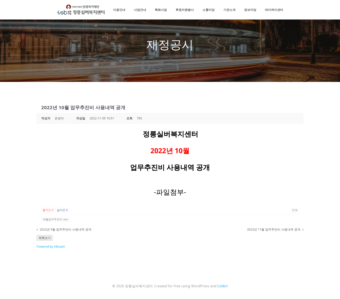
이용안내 (119, 9)
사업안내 (140, 9)
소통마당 (209, 9)
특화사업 (161, 9)
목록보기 (45, 238)
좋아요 (47, 210)
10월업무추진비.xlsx (55, 219)
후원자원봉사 (185, 9)
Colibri (222, 286)
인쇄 (295, 210)
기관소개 (229, 9)
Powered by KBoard (50, 246)
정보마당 (250, 9)
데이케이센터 (274, 9)
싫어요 (62, 210)
